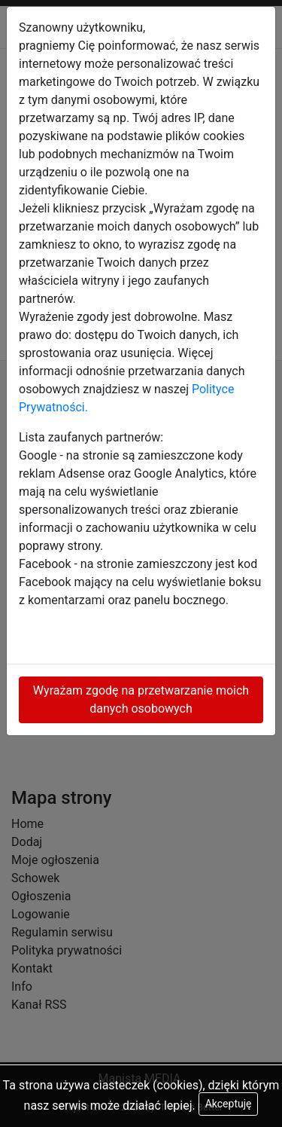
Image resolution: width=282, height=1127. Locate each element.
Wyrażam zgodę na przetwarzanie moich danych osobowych (141, 699)
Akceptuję (228, 1104)
